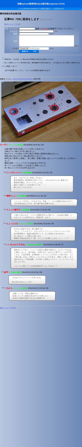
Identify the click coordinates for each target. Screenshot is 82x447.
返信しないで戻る (12, 24)
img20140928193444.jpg (23, 85)
